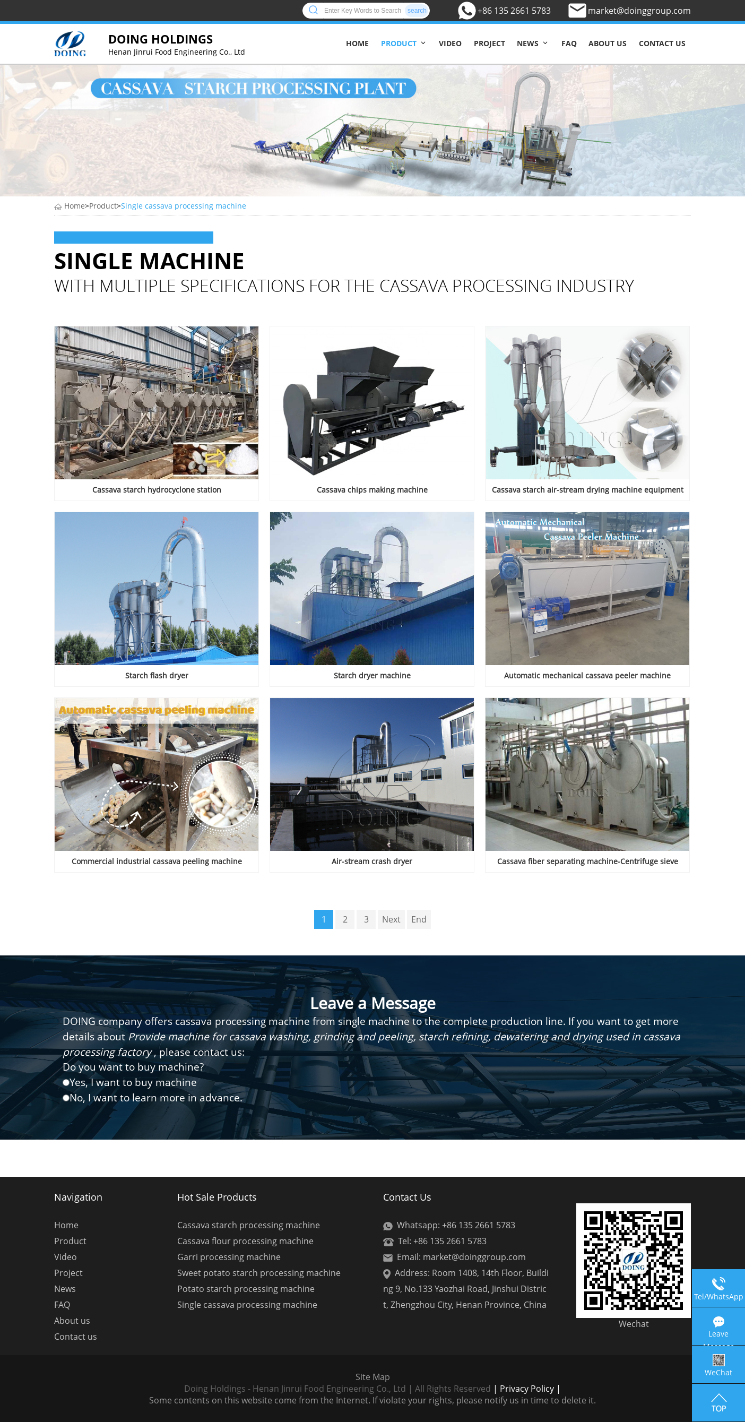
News (528, 43)
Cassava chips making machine (372, 490)
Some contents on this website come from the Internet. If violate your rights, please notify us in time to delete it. (372, 1400)
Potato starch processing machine (246, 1289)
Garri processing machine (229, 1257)
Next (391, 919)
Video (450, 43)
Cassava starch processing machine (248, 1225)
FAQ (569, 43)
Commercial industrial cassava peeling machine (157, 861)
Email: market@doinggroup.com (461, 1257)
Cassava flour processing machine (245, 1241)
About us (607, 43)
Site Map (373, 1377)
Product (399, 43)
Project (489, 43)
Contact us (662, 43)
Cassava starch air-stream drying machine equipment (587, 490)
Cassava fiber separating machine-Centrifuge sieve (587, 861)
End (419, 919)
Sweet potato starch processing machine (259, 1273)
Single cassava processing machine (183, 206)
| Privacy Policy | (526, 1388)
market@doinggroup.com (639, 10)
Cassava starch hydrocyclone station (156, 490)
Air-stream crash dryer (372, 861)
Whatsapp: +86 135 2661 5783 (456, 1225)
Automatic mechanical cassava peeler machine (587, 675)
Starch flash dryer (156, 675)
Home (357, 43)
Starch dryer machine (372, 675)
